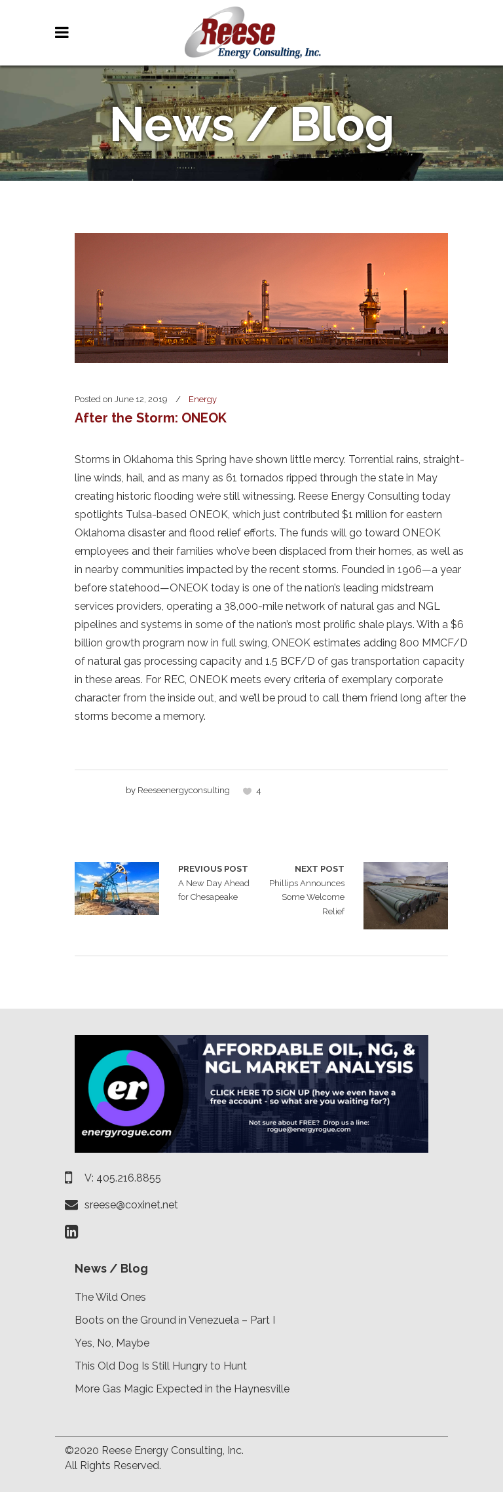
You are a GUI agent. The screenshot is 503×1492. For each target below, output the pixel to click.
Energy (203, 399)
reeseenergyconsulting (184, 790)
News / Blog (111, 1268)
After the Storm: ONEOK (151, 418)
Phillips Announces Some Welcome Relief (303, 889)
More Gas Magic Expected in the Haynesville (182, 1389)
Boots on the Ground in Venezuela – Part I (175, 1320)
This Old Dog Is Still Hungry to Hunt (161, 1366)
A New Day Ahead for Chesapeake (117, 888)
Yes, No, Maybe (112, 1343)
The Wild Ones (110, 1297)
